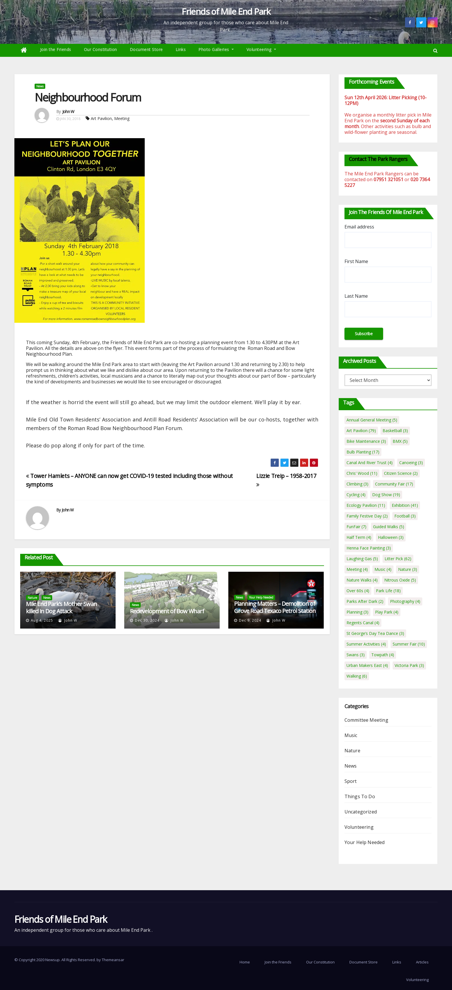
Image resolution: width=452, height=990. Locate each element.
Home (245, 962)
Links (181, 49)
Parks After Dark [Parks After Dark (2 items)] (364, 601)
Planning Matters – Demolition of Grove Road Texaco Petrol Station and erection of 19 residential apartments (275, 614)
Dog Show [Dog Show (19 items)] (386, 494)
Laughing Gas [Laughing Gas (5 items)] (362, 558)
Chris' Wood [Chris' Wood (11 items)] (361, 473)
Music (350, 735)
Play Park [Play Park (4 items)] (386, 612)
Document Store (146, 49)
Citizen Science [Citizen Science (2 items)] (401, 473)
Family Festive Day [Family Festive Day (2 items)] (367, 516)
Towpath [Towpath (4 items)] (382, 654)
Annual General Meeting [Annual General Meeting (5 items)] (371, 420)
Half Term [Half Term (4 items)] (358, 537)
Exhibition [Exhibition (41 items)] (405, 505)
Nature (32, 598)
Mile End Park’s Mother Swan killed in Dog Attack (61, 607)
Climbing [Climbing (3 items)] (357, 484)
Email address (359, 227)
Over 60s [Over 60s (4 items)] (357, 590)
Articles (422, 962)
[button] (435, 50)
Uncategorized (360, 812)
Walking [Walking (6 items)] (356, 676)
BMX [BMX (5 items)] (400, 441)
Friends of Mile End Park (226, 11)
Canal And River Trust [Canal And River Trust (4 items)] (369, 462)
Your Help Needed (261, 597)
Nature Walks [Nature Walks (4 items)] (362, 580)
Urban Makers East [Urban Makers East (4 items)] (367, 665)
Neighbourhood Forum (88, 97)
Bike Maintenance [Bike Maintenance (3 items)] (366, 441)
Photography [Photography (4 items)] (405, 601)
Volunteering (261, 49)
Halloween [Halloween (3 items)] (391, 537)
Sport (350, 781)
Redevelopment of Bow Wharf (167, 611)
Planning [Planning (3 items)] (357, 612)
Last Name (356, 296)
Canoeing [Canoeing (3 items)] (411, 462)
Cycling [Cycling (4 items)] (356, 494)
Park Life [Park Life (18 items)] (388, 590)
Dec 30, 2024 (147, 620)
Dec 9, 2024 (250, 620)
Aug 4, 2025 (42, 620)
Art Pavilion (101, 118)
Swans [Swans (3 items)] (355, 654)
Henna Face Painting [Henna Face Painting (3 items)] (368, 548)
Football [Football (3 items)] (405, 516)
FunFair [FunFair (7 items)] (356, 526)
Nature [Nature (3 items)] (407, 569)
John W (68, 111)
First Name (356, 261)
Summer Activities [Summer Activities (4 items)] (366, 644)
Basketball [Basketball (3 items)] (395, 430)
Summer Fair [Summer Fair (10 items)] (409, 644)
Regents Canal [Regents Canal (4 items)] (362, 622)
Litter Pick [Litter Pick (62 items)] (398, 558)
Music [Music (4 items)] (382, 569)
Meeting (121, 118)
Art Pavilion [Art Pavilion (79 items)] (361, 430)
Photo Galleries (216, 49)
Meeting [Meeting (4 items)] (357, 569)
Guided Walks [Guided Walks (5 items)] (388, 526)
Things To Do (359, 796)
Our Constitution (100, 49)
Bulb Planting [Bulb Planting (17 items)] (362, 452)
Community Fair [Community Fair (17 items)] (394, 484)
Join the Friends (55, 49)
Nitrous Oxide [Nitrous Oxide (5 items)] (400, 580)
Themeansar (113, 959)
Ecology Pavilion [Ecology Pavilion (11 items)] (365, 505)
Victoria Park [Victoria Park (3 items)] (409, 665)
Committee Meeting (366, 720)
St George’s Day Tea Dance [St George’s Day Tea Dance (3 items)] (375, 633)
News (40, 86)
